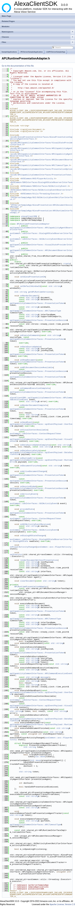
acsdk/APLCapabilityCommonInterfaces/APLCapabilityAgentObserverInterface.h (41, 155)
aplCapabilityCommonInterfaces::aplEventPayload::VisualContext (41, 440)
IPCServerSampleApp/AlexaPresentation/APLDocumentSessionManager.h (41, 206)
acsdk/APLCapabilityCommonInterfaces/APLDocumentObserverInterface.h (41, 160)
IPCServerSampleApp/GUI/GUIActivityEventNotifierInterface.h (41, 198)
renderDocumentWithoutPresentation (39, 560)
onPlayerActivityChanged (23, 547)
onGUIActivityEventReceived (35, 524)
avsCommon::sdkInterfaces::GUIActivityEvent (34, 503)
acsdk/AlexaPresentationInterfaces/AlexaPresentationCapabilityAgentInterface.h (41, 138)
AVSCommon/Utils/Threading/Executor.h (41, 193)
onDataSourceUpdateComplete (35, 445)
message (44, 677)
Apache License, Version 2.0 (62, 904)
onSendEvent (26, 422)
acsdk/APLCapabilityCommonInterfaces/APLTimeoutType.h (40, 165)
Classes (38, 37)
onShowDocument (28, 360)
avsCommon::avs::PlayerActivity (54, 547)
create (66, 263)
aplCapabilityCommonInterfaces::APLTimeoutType (35, 310)
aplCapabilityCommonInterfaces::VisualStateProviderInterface (41, 245)
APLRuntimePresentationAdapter (33, 224)
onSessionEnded (28, 486)
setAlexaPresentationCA (32, 276)
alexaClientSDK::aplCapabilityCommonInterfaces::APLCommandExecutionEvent (41, 398)
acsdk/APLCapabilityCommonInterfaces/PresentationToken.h (41, 175)
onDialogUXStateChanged (32, 535)
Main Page (6, 16)
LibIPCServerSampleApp (55, 52)
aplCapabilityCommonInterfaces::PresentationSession (38, 320)
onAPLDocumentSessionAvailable (36, 367)
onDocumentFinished (30, 465)
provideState (27, 509)
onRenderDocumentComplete (33, 405)
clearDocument (27, 581)
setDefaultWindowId (30, 286)
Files (38, 42)
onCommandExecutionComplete (35, 388)
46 (5, 224)
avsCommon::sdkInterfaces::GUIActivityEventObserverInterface (41, 240)
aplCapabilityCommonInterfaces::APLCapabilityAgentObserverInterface (41, 228)
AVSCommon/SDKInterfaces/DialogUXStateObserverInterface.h (41, 183)
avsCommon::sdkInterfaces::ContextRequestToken (35, 433)
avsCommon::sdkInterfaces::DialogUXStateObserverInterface (41, 234)
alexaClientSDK (29, 216)
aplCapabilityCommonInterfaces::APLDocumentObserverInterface (41, 251)
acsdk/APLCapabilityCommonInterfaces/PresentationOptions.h (41, 170)
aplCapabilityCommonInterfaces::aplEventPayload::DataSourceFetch (41, 453)
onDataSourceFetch (29, 450)
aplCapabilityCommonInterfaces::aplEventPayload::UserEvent (41, 425)
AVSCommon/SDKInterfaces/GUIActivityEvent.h (45, 186)
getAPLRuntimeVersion (39, 292)
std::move (40, 756)
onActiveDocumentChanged (33, 471)
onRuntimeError (28, 458)
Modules (5, 26)
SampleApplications (9, 52)
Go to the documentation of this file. (18, 66)
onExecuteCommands (29, 335)
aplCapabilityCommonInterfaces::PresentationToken (37, 303)
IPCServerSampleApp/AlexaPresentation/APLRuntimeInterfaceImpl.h (41, 211)
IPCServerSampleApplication (32, 52)
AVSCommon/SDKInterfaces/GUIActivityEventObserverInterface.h (41, 191)
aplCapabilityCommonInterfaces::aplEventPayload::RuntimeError (41, 461)
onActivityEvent (28, 494)
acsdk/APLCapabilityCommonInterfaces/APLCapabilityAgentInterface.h (41, 149)
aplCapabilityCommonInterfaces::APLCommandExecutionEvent (41, 673)
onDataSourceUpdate (30, 346)
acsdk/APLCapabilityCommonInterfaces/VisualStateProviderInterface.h (41, 143)
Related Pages (8, 21)
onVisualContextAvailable (33, 429)
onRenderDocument (29, 295)
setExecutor (16, 554)
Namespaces (38, 32)
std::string (54, 286)
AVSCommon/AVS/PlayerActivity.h (38, 178)
